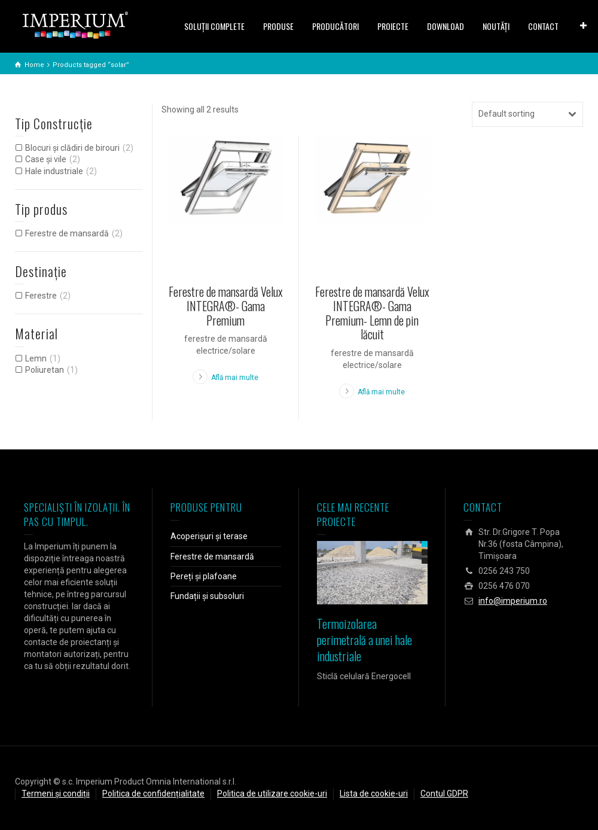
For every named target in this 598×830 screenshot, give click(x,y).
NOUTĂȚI (496, 26)
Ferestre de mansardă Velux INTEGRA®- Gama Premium (226, 305)
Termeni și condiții (56, 793)
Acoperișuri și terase (209, 536)
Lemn (36, 358)
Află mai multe (234, 377)
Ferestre (41, 295)
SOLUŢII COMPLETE (214, 26)
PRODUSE (278, 26)
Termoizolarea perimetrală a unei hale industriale (364, 640)
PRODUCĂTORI (335, 26)
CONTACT (543, 26)
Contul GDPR (444, 793)
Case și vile (45, 159)
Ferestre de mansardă (67, 233)
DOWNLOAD (445, 26)
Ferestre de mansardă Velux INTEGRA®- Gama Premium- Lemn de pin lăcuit (372, 312)
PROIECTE (392, 26)
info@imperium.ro (512, 601)
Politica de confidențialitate (153, 793)
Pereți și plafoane (203, 576)
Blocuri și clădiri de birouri (72, 148)
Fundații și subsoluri (207, 596)
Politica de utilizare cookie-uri (272, 793)
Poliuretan (44, 370)
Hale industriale (54, 171)
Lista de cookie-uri (374, 793)
